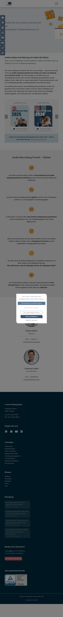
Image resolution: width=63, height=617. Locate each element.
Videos (7, 487)
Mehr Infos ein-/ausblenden (31, 307)
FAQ (6, 489)
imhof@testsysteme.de (31, 383)
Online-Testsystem (10, 454)
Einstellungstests (10, 452)
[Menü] (55, 4)
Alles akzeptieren (31, 316)
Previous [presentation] (6, 118)
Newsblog (8, 484)
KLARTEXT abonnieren (13, 562)
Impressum (22, 599)
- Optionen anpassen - (31, 320)
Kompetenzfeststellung (12, 464)
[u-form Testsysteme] (25, 4)
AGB (42, 599)
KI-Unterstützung (10, 462)
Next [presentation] (56, 118)
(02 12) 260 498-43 (13, 420)
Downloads (8, 482)
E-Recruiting (8, 449)
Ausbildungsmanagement (12, 459)
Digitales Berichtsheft (11, 457)
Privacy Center (36, 599)
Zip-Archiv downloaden (39, 143)
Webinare (8, 479)
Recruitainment (9, 466)
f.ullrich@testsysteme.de (31, 345)
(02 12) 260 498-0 (12, 418)
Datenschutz (29, 599)
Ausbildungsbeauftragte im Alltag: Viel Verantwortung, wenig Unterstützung (16, 535)
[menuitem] (55, 4)
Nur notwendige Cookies (31, 312)
